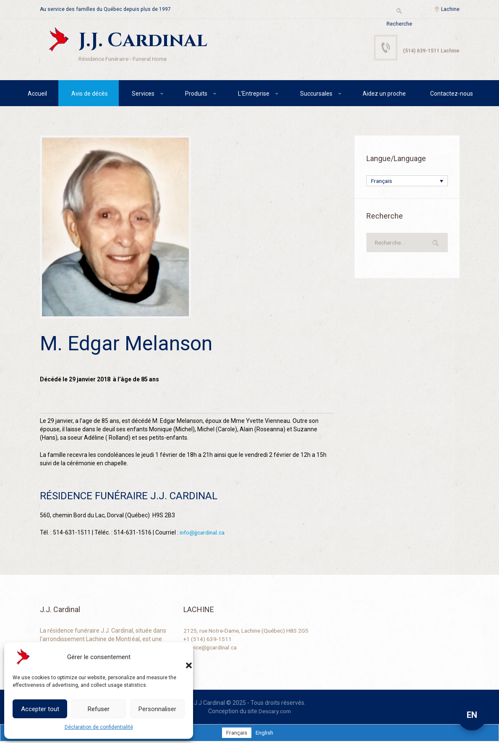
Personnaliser (157, 709)
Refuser (99, 709)
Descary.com (275, 712)
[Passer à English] (265, 734)
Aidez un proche (384, 94)
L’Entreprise (253, 94)
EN (472, 715)
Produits (196, 94)
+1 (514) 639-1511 (208, 640)
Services (143, 94)
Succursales (316, 94)
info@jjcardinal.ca (203, 533)
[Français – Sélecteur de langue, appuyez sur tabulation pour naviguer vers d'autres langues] (407, 182)
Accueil (37, 94)
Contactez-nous (451, 94)
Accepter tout (40, 709)
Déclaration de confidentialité (99, 727)
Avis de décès (89, 94)
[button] (180, 657)
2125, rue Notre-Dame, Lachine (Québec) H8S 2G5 (249, 631)
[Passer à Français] (236, 734)
